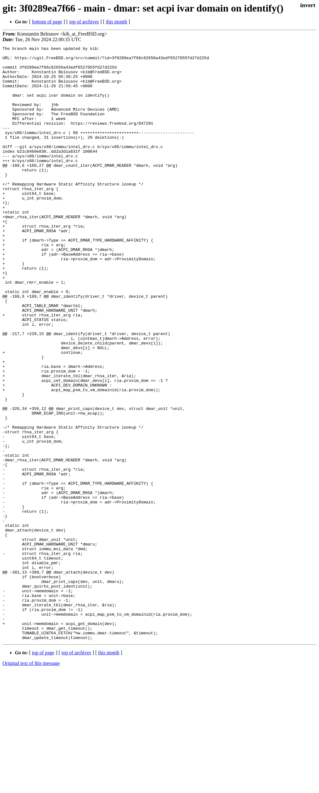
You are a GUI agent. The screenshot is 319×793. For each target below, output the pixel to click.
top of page (43, 771)
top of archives (84, 21)
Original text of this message (31, 782)
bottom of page (47, 21)
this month (116, 21)
